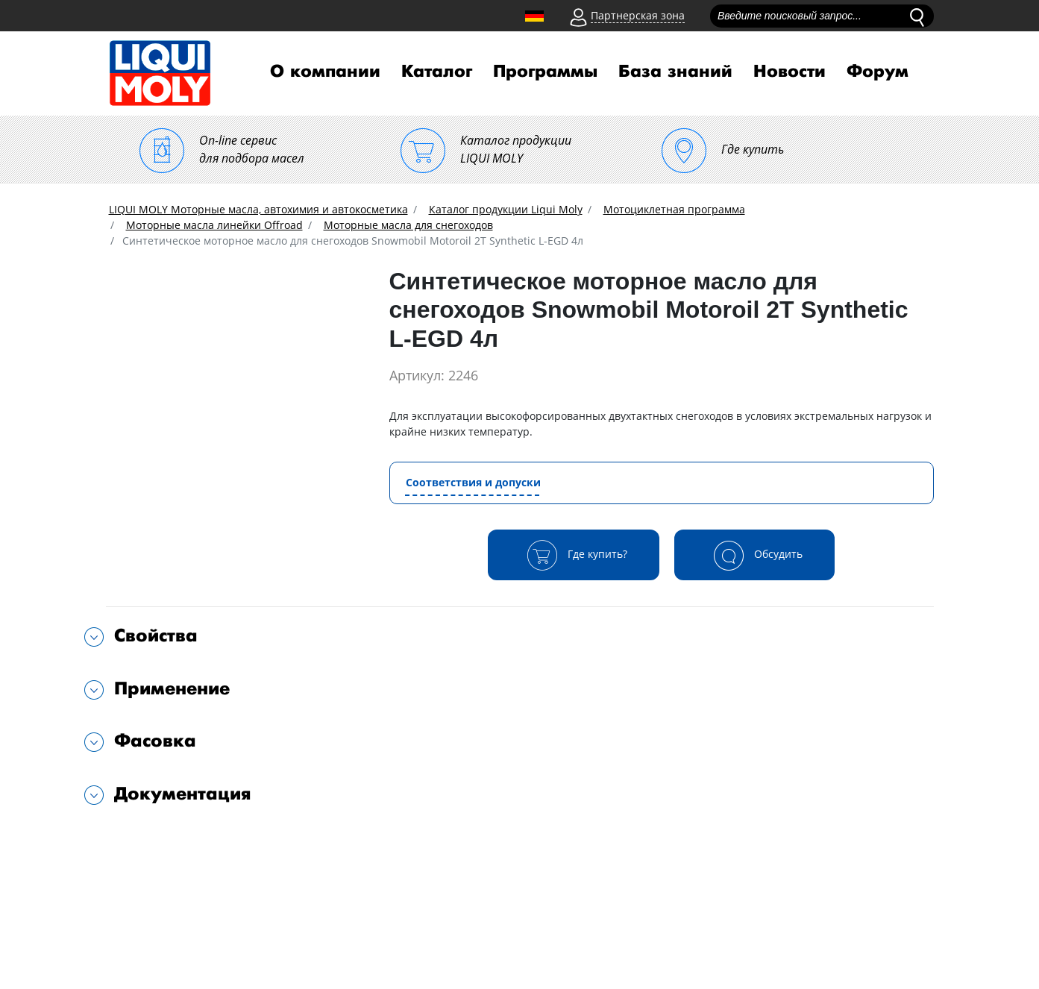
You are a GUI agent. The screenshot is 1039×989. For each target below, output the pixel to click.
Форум (877, 72)
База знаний (675, 72)
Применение (172, 688)
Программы (545, 72)
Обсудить (754, 555)
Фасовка (155, 741)
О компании (325, 72)
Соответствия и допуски (473, 482)
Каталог (436, 72)
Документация (182, 794)
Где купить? (573, 555)
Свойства (156, 636)
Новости (789, 72)
